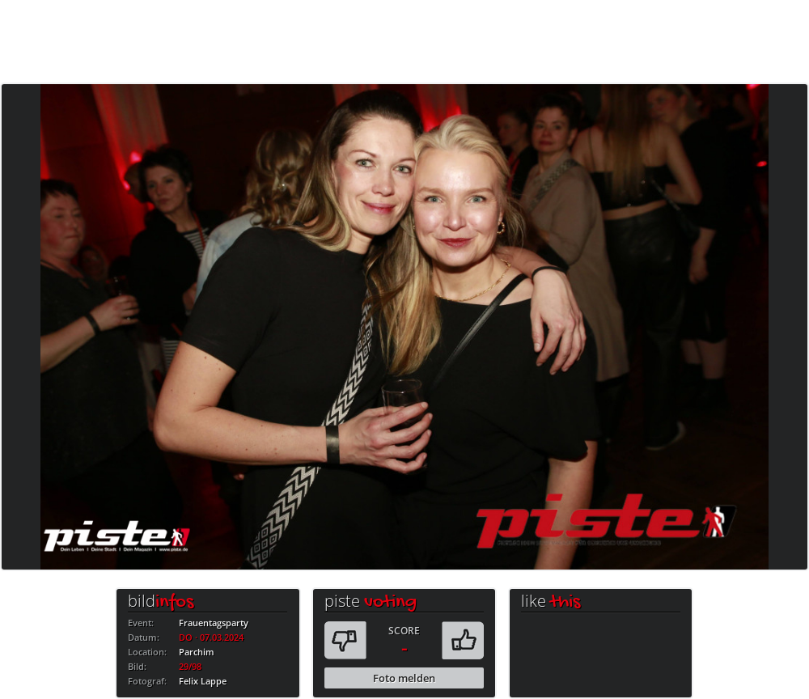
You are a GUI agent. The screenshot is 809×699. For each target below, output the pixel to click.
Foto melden (404, 678)
